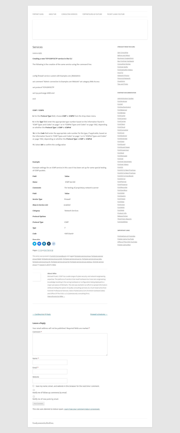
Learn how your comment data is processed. (82, 409)
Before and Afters (124, 55)
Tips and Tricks (123, 84)
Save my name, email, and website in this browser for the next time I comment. (67, 386)
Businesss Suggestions (125, 58)
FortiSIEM (121, 193)
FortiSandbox (122, 190)
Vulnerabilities (123, 222)
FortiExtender (122, 139)
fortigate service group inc (72, 259)
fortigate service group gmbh (52, 259)
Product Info (122, 213)
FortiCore (121, 133)
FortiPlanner (122, 182)
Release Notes (123, 216)
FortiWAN (121, 207)
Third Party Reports (124, 219)
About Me (52, 14)
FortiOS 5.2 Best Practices (126, 170)
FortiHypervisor (123, 150)
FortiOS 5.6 (121, 179)
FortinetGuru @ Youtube (126, 236)
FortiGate (121, 141)
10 (52, 250)
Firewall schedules (98, 314)
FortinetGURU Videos (125, 70)
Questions (121, 81)
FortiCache (121, 116)
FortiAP (120, 104)
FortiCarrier (122, 121)
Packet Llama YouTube (116, 14)
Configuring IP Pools (42, 314)
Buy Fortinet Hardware (126, 61)
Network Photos (123, 75)
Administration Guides (125, 98)
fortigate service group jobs (92, 259)
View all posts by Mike (56, 296)
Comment (37, 332)
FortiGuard (121, 144)
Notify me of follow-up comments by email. (50, 392)
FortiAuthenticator (124, 107)
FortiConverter (123, 130)
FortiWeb (121, 210)
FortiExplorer (122, 136)
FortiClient (121, 124)
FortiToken (121, 199)
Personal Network (124, 78)
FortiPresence (122, 184)
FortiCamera (122, 118)
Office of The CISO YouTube (127, 242)
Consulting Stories (124, 64)
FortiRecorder (122, 187)
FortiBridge (121, 113)
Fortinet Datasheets (125, 162)
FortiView (121, 202)
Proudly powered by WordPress (43, 423)
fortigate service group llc (41, 262)
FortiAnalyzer (122, 101)
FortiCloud (121, 127)
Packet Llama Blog (124, 245)
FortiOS (120, 167)
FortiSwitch (122, 196)
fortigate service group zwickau (81, 262)
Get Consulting (123, 53)
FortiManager (122, 156)
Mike (54, 265)
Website (36, 377)
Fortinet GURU (38, 14)
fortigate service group (83, 256)
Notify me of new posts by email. (46, 399)
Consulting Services (69, 14)
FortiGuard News (124, 147)
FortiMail (121, 153)
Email (35, 367)
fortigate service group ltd (60, 262)
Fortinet (120, 159)
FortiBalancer (122, 110)
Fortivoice (121, 205)
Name (36, 358)
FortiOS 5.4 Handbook (58, 256)
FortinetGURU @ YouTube (92, 14)
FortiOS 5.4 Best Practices (126, 173)
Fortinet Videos (123, 164)
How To (120, 73)
